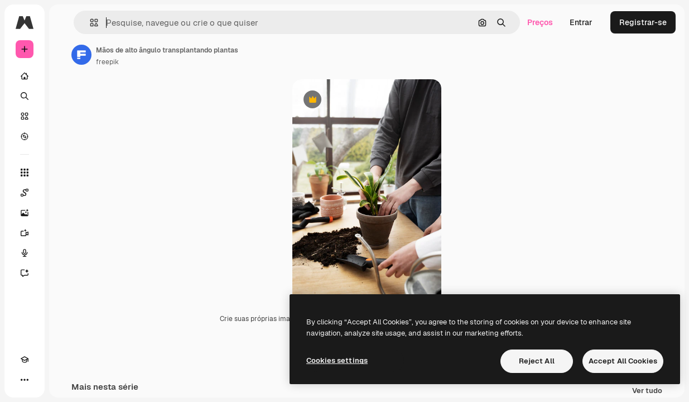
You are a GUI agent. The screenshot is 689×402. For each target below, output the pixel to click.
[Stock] (24, 116)
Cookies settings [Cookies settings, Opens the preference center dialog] (337, 360)
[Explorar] (24, 136)
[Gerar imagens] (24, 213)
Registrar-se (643, 22)
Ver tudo (647, 391)
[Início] (24, 76)
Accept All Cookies (623, 361)
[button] (89, 22)
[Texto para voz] (24, 253)
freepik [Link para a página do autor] (107, 62)
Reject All (537, 361)
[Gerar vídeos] (24, 233)
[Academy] (24, 359)
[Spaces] (24, 193)
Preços (540, 22)
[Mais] (24, 380)
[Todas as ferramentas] (24, 172)
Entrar (581, 22)
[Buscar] (24, 96)
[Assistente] (24, 273)
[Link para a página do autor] (81, 55)
